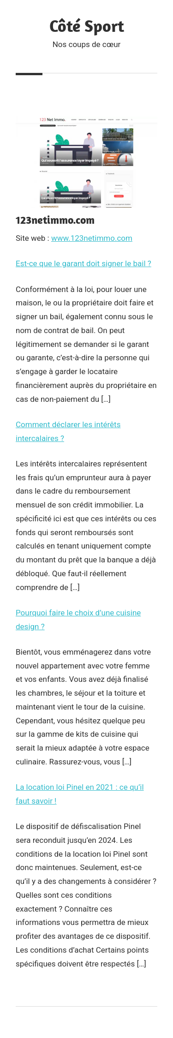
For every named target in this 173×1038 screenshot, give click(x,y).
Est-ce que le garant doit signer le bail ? (83, 263)
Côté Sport (86, 25)
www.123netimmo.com (91, 238)
